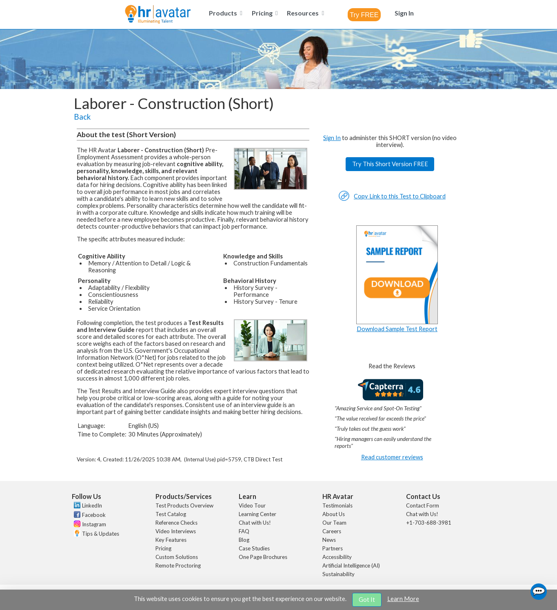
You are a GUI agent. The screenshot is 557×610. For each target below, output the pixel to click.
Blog (244, 540)
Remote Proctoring (178, 565)
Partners (332, 548)
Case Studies (254, 548)
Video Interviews (175, 531)
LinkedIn (92, 505)
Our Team (334, 522)
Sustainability (338, 574)
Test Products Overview (184, 505)
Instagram (94, 524)
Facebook (94, 515)
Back (82, 116)
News (329, 540)
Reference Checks (176, 522)
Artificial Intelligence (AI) (351, 565)
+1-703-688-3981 (428, 522)
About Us (333, 514)
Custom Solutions (176, 557)
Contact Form (422, 505)
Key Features (170, 540)
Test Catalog (170, 514)
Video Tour (252, 505)
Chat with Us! (255, 522)
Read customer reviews (392, 457)
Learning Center (257, 514)
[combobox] (364, 14)
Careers (331, 531)
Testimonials (337, 505)
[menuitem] (224, 13)
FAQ (244, 531)
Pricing (163, 548)
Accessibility (337, 557)
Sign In (332, 137)
